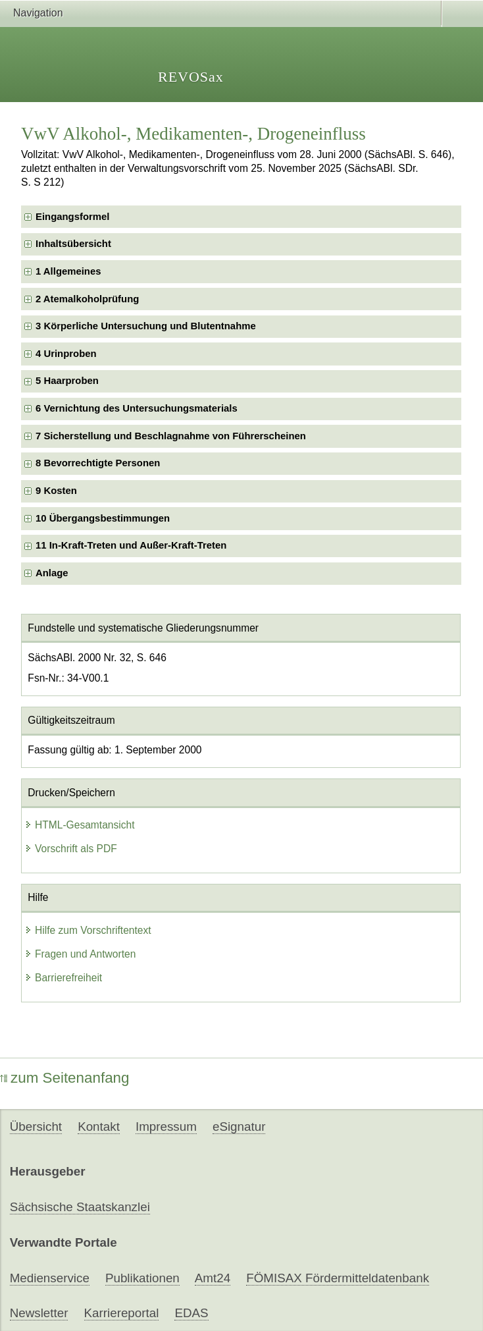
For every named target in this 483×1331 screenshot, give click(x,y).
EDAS (191, 1313)
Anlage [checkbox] (52, 573)
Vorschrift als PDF (70, 848)
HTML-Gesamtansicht (79, 824)
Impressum (166, 1126)
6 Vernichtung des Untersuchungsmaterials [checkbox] (137, 408)
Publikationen (142, 1278)
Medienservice (49, 1278)
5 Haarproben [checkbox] (67, 380)
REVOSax (191, 76)
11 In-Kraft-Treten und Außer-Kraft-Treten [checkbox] (131, 545)
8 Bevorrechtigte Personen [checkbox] (98, 463)
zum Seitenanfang (65, 1078)
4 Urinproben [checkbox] (66, 353)
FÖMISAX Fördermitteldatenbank (337, 1278)
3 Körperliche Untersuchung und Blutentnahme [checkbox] (146, 326)
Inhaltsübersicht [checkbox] (73, 243)
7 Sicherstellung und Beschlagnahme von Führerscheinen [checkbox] (171, 436)
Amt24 (212, 1278)
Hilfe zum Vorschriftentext (87, 930)
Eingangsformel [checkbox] (72, 216)
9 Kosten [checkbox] (56, 490)
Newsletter (39, 1313)
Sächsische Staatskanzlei (80, 1207)
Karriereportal (121, 1313)
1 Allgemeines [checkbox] (68, 271)
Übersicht (36, 1126)
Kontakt (99, 1126)
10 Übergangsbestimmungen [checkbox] (103, 518)
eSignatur (239, 1126)
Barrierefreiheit (63, 977)
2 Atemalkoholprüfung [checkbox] (87, 299)
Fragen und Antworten (80, 954)
